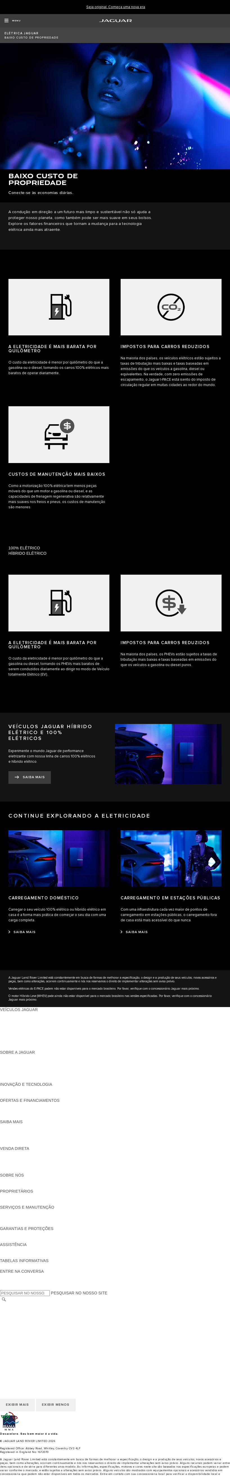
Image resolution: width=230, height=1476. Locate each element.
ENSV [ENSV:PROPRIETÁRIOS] (5, 1202)
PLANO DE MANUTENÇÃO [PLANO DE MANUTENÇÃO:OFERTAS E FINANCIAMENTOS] (25, 1116)
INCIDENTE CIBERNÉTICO (25, 1348)
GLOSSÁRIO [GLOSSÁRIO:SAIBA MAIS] (12, 1138)
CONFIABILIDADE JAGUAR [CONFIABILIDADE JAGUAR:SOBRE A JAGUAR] (25, 1068)
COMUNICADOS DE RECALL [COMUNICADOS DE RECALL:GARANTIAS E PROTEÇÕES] (27, 1239)
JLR (3, 1180)
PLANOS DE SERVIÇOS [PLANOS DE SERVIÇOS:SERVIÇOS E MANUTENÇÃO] (22, 1223)
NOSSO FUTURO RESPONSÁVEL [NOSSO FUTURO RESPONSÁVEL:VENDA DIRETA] (32, 1159)
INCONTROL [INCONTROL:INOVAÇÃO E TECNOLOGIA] (12, 1089)
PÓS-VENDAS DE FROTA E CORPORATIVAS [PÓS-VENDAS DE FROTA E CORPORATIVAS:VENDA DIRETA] (42, 1164)
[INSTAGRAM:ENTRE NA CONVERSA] (14, 1287)
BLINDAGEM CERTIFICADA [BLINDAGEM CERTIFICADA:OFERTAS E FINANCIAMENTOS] (26, 1111)
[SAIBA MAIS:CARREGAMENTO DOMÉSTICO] (22, 932)
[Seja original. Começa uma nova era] (115, 7)
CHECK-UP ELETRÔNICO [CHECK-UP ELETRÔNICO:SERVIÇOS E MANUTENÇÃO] (24, 1218)
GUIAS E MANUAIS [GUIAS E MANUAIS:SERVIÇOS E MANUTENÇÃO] (18, 1212)
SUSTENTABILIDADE (20, 1186)
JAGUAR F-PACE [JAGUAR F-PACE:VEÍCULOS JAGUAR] (16, 1015)
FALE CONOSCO (16, 1321)
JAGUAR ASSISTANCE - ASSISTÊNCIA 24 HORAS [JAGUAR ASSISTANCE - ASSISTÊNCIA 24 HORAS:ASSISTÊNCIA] (46, 1250)
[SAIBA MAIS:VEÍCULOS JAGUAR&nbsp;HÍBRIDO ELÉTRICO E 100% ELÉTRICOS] (29, 777)
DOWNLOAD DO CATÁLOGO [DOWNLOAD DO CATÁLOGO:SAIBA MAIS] (27, 1127)
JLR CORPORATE (16, 1337)
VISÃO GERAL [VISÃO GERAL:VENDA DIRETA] (13, 1154)
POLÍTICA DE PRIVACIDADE (26, 1332)
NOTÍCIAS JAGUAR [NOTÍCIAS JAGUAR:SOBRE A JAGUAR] (18, 1063)
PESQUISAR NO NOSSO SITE (79, 1293)
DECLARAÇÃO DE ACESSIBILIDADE (34, 1342)
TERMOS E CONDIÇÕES (23, 1315)
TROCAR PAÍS (13, 1305)
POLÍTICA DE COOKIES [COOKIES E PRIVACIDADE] (22, 1326)
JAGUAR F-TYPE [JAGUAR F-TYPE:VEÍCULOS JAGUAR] (16, 1025)
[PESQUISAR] (4, 1299)
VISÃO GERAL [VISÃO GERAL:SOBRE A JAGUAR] (13, 1057)
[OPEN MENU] (12, 21)
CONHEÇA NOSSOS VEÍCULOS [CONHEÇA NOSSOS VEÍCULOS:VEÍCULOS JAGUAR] (30, 1031)
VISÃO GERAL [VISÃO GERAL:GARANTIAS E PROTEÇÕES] (13, 1234)
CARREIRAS (11, 1310)
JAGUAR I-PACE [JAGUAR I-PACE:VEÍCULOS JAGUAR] (15, 1020)
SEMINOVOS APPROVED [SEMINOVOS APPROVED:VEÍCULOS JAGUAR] (24, 1047)
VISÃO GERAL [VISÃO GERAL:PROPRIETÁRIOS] (13, 1196)
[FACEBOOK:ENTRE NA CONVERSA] (13, 1276)
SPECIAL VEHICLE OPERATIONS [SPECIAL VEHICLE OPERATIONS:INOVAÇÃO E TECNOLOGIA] (31, 1095)
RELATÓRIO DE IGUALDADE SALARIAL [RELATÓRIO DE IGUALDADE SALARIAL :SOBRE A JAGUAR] (37, 1073)
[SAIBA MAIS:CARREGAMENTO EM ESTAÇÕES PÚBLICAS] (134, 932)
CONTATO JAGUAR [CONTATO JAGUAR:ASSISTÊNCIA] (18, 1255)
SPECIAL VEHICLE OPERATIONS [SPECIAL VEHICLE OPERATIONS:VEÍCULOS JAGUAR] (31, 1041)
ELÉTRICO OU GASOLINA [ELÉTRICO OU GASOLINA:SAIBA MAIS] (24, 1143)
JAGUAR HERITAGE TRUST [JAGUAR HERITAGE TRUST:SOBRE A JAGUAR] (26, 1079)
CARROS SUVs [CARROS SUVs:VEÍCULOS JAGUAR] (14, 1036)
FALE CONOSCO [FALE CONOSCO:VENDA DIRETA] (16, 1170)
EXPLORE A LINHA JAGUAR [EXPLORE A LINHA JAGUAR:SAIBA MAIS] (26, 1132)
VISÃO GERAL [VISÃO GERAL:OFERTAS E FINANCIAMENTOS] (13, 1105)
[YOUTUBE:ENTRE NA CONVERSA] (12, 1282)
